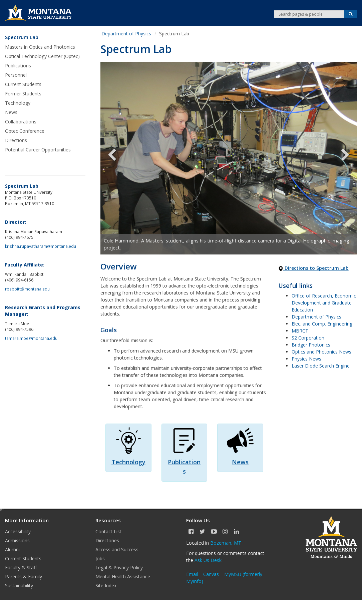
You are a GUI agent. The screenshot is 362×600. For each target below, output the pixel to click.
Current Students (23, 84)
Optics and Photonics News (321, 352)
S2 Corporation (308, 338)
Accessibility (18, 531)
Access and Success (116, 549)
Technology (17, 103)
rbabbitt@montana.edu (27, 288)
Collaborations (20, 121)
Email (192, 574)
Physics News (306, 359)
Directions (16, 140)
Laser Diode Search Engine (321, 366)
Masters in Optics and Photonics (40, 47)
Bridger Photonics (312, 345)
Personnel (16, 75)
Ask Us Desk (208, 560)
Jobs (100, 558)
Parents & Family (23, 576)
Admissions (17, 540)
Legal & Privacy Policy (119, 567)
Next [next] (340, 158)
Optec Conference (24, 131)
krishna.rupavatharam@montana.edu (40, 246)
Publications (18, 65)
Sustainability (19, 585)
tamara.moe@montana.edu (31, 338)
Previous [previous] (117, 158)
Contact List (108, 531)
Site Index (105, 585)
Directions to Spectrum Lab (313, 268)
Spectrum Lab (21, 37)
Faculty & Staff (21, 567)
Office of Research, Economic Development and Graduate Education (324, 302)
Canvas (211, 574)
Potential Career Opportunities (38, 149)
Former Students (23, 93)
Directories (107, 540)
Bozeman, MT (225, 543)
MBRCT (301, 331)
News (11, 112)
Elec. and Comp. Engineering (322, 324)
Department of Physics (126, 33)
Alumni (12, 549)
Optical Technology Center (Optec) (42, 56)
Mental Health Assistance (122, 576)
